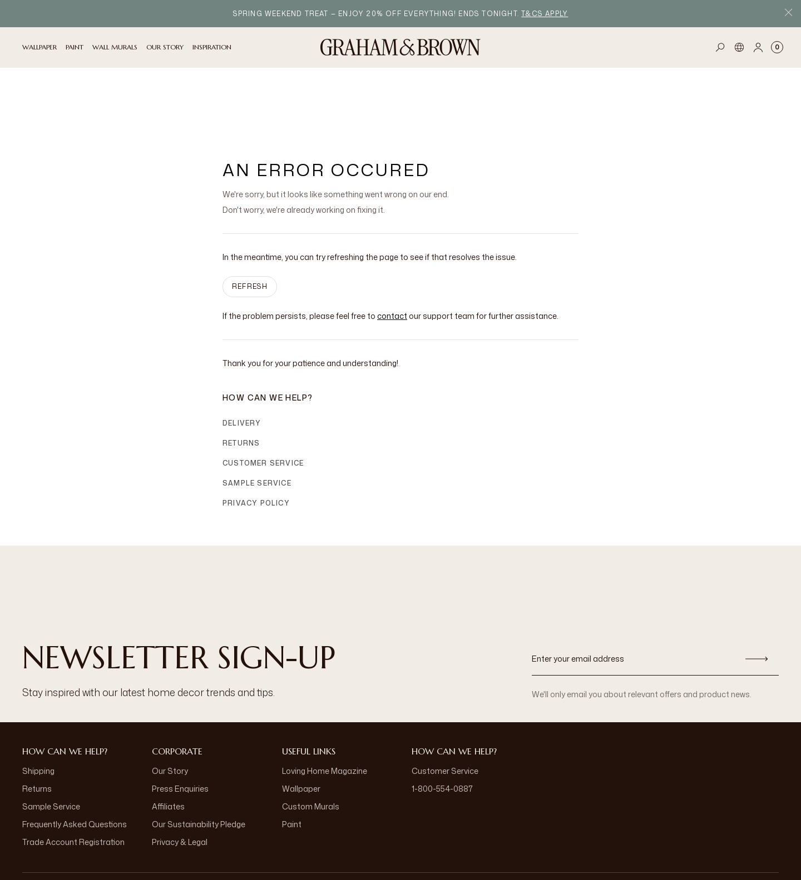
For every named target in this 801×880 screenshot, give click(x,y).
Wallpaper (301, 729)
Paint (291, 764)
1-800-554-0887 (442, 729)
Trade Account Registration (73, 782)
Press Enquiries (180, 729)
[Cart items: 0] (777, 47)
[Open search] (720, 47)
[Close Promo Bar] (788, 14)
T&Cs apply (544, 13)
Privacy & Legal (179, 782)
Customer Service (263, 403)
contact (392, 256)
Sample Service (256, 423)
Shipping (38, 711)
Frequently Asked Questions (74, 764)
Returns (241, 383)
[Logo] (400, 47)
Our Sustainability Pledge (198, 764)
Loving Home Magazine (324, 711)
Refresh (250, 227)
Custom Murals (310, 747)
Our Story (170, 711)
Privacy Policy (256, 443)
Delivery (241, 363)
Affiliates (168, 747)
